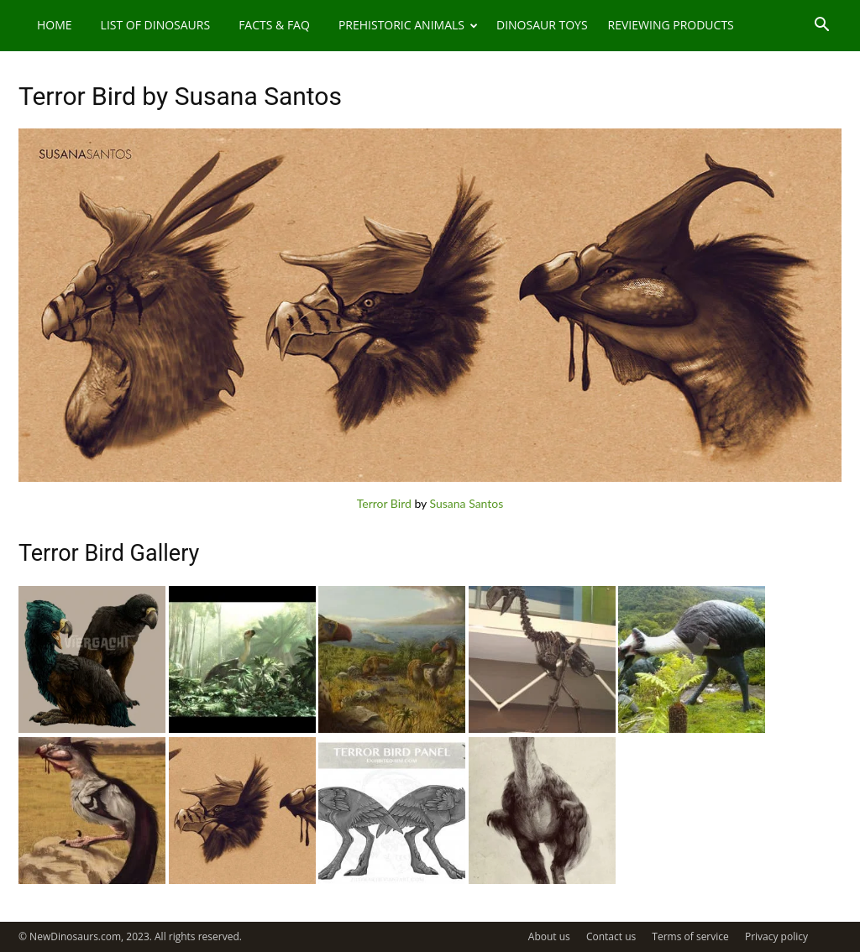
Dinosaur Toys (542, 25)
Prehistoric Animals (408, 25)
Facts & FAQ (274, 25)
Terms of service (690, 936)
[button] (821, 26)
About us (549, 936)
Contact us (611, 936)
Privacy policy (776, 936)
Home (54, 25)
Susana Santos (467, 503)
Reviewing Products (671, 25)
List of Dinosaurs (156, 25)
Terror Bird (384, 503)
